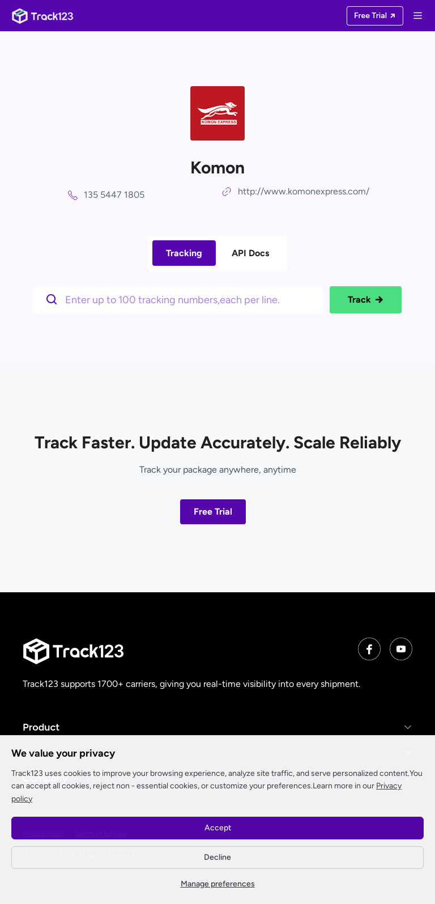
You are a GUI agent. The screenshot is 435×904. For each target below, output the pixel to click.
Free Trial (213, 511)
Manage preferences (218, 884)
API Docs (250, 253)
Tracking (184, 253)
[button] (217, 727)
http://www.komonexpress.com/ (303, 191)
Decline (217, 857)
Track (365, 300)
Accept (217, 828)
